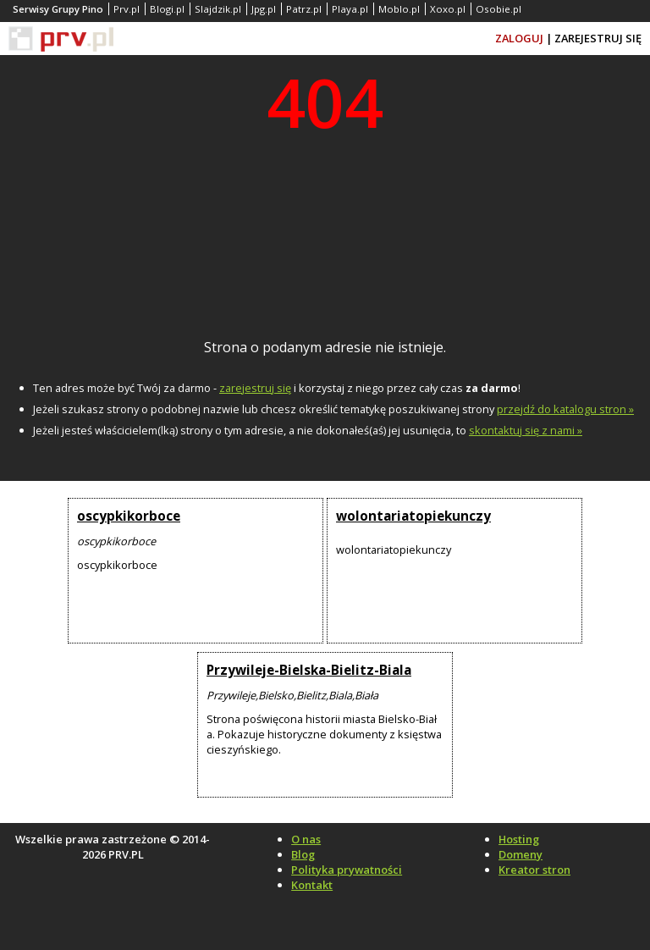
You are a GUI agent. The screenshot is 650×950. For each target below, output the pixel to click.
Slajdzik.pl (218, 9)
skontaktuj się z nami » (525, 430)
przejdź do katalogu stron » (565, 409)
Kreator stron (534, 869)
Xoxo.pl (447, 9)
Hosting (519, 839)
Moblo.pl (399, 9)
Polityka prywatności (346, 869)
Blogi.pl (167, 9)
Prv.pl (126, 9)
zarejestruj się (255, 387)
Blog (303, 854)
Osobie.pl (498, 9)
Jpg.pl (263, 9)
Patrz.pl (304, 9)
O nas (306, 839)
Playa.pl (350, 9)
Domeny (521, 854)
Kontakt (312, 884)
